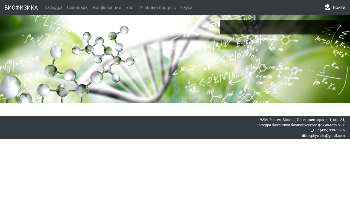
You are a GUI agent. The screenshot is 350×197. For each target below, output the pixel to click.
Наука (186, 7)
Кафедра (53, 7)
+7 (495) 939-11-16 (328, 130)
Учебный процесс (158, 7)
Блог (130, 7)
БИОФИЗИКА (21, 7)
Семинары (78, 7)
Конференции (107, 7)
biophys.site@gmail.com (323, 136)
